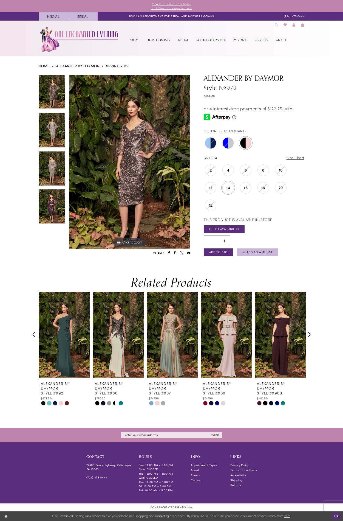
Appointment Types (204, 465)
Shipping (236, 480)
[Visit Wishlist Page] (285, 25)
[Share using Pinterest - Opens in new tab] (175, 253)
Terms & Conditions (243, 470)
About (195, 470)
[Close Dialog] (5, 516)
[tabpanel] (52, 94)
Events (195, 475)
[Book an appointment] (171, 16)
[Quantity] (217, 240)
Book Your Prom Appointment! (171, 8)
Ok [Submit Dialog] (336, 516)
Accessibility (238, 475)
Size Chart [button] (295, 157)
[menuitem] (53, 16)
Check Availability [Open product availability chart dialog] (224, 229)
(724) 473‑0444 (96, 477)
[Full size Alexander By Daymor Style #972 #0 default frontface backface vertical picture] (129, 162)
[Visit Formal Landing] (53, 16)
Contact (196, 480)
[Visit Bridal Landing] (83, 16)
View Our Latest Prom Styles (171, 4)
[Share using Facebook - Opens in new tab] (169, 253)
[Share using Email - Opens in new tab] (188, 253)
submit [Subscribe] (215, 434)
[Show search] (276, 25)
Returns (235, 485)
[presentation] (64, 335)
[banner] (79, 40)
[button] (294, 25)
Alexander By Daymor (77, 65)
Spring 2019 (117, 65)
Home (44, 65)
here (287, 516)
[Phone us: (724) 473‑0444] (294, 16)
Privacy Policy (239, 465)
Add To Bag (218, 252)
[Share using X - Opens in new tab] (181, 253)
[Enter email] (171, 435)
